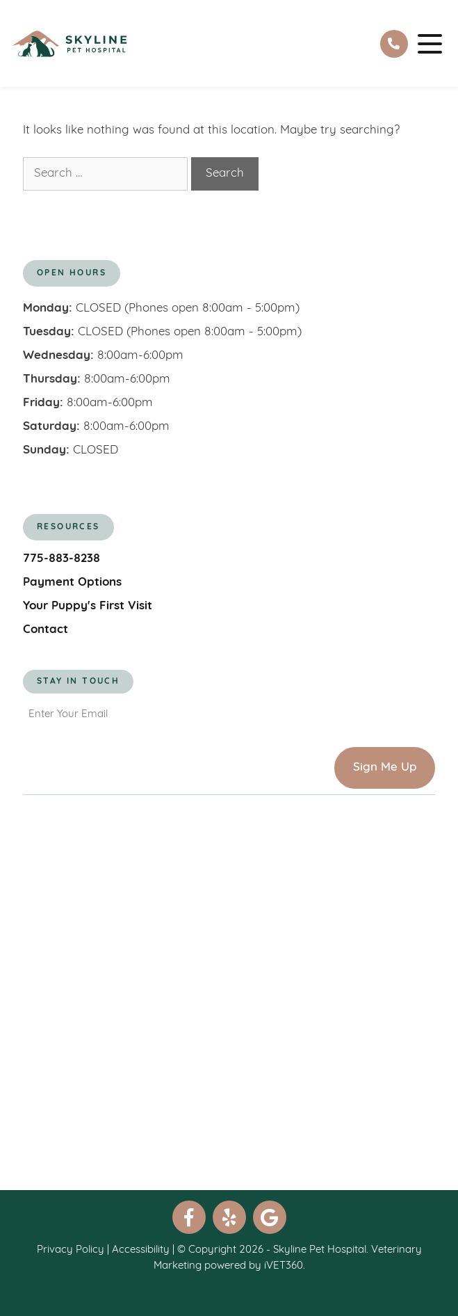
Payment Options (72, 582)
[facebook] (189, 1217)
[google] (269, 1217)
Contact (45, 630)
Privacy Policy (70, 1250)
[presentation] (128, 762)
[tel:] (394, 44)
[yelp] (229, 1217)
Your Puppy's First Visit (87, 606)
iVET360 (283, 1266)
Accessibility (141, 1250)
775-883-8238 (61, 559)
